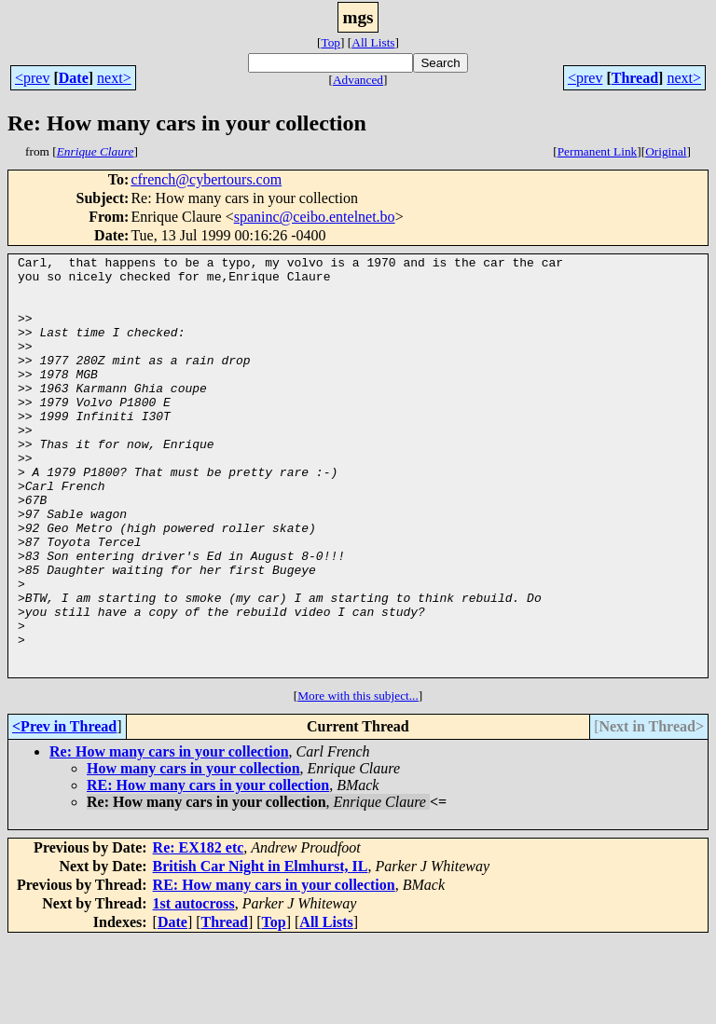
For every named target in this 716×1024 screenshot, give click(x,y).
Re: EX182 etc (198, 931)
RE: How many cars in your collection (208, 869)
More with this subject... (358, 779)
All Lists (372, 42)
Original (665, 151)
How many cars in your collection (193, 852)
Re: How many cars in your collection (169, 835)
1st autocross (194, 987)
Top (330, 42)
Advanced (358, 80)
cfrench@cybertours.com (206, 179)
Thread (635, 78)
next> (114, 78)
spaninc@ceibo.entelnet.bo (314, 217)
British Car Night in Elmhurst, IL (260, 950)
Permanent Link (598, 151)
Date (74, 78)
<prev (32, 78)
